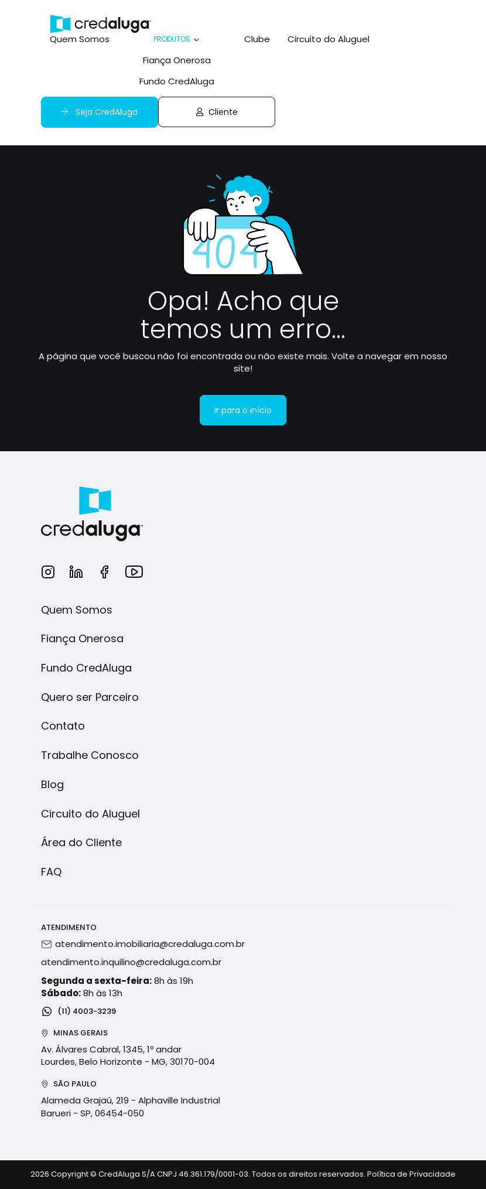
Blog (52, 784)
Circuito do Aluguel (328, 39)
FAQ (51, 871)
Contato (63, 725)
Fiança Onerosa (177, 60)
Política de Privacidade (411, 1174)
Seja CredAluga (98, 111)
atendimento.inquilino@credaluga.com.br (131, 962)
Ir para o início (243, 410)
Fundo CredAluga (176, 81)
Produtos (177, 39)
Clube (257, 39)
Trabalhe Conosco (90, 755)
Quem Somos (79, 39)
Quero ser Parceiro (90, 697)
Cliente (217, 112)
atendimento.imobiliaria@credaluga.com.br (150, 944)
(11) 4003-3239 (78, 1010)
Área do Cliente (81, 842)
